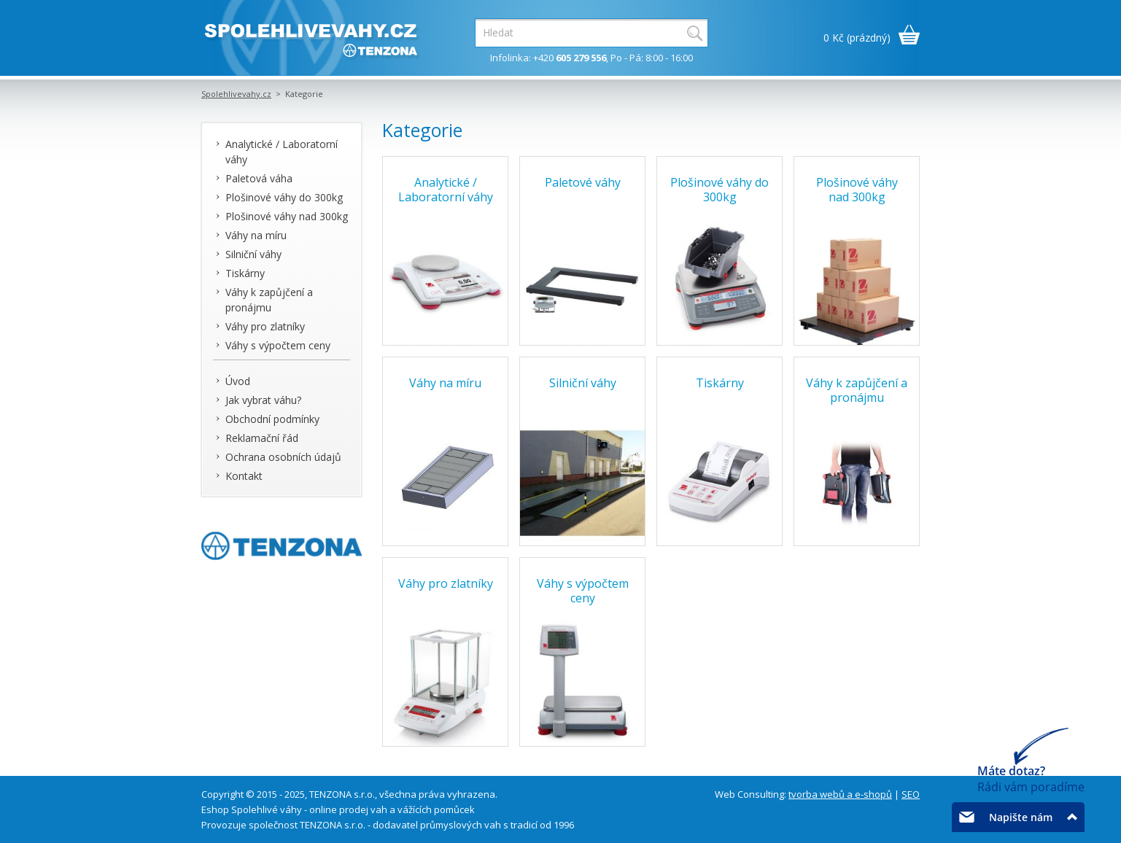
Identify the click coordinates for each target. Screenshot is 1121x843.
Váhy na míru (256, 235)
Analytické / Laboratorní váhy (281, 151)
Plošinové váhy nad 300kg (286, 216)
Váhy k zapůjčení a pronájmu (269, 299)
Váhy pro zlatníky (265, 326)
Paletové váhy (583, 182)
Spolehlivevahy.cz (236, 93)
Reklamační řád (261, 438)
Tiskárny (245, 273)
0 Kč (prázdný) (857, 37)
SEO (910, 794)
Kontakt (244, 476)
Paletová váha (258, 178)
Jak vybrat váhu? (263, 400)
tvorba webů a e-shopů (840, 794)
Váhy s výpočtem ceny (277, 345)
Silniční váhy (253, 254)
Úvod (237, 381)
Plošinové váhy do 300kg (284, 197)
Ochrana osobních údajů (283, 457)
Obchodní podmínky (272, 419)
